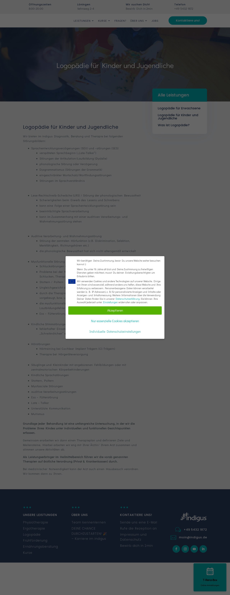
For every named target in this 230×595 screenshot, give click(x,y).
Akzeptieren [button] (115, 310)
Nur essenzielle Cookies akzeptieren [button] (115, 321)
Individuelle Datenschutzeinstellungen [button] (115, 331)
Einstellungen (110, 302)
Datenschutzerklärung (128, 298)
